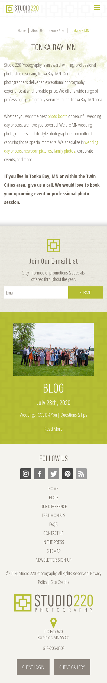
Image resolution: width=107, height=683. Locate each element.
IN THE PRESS (53, 542)
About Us (37, 30)
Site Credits (60, 582)
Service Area (56, 30)
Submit (85, 292)
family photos (64, 151)
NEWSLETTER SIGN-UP (54, 560)
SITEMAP (54, 551)
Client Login (33, 667)
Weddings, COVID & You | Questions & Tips (53, 414)
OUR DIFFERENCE (53, 506)
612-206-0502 (53, 648)
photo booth (57, 116)
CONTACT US (53, 533)
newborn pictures (38, 151)
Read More (53, 429)
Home (22, 30)
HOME (53, 488)
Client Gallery (72, 667)
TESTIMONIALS (53, 515)
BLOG (53, 388)
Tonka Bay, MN (79, 30)
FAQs (53, 524)
